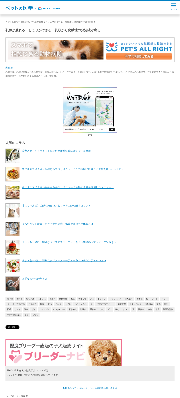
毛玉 (73, 299)
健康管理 (122, 304)
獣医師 (83, 309)
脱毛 (166, 304)
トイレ (68, 304)
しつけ (126, 309)
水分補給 (149, 304)
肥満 (9, 309)
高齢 (27, 315)
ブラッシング (115, 299)
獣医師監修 (168, 309)
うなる (35, 315)
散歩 (50, 304)
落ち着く (129, 299)
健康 (26, 309)
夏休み (141, 309)
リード (18, 309)
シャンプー (44, 309)
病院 (150, 309)
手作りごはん (135, 304)
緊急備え (73, 309)
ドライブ (102, 299)
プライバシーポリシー (83, 388)
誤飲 (34, 309)
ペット (164, 299)
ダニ (110, 309)
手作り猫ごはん (14, 315)
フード (155, 299)
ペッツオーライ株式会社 (17, 396)
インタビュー (59, 309)
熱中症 (10, 299)
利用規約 (67, 388)
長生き (52, 299)
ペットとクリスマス (16, 304)
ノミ (92, 299)
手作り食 (82, 299)
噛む (117, 309)
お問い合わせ (110, 388)
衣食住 (139, 299)
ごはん (58, 304)
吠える (20, 299)
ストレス (42, 299)
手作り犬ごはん (97, 309)
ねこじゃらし (81, 304)
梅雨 (42, 304)
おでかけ (30, 299)
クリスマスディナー (105, 304)
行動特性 (33, 304)
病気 (158, 304)
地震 (157, 309)
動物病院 (63, 299)
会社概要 (99, 388)
